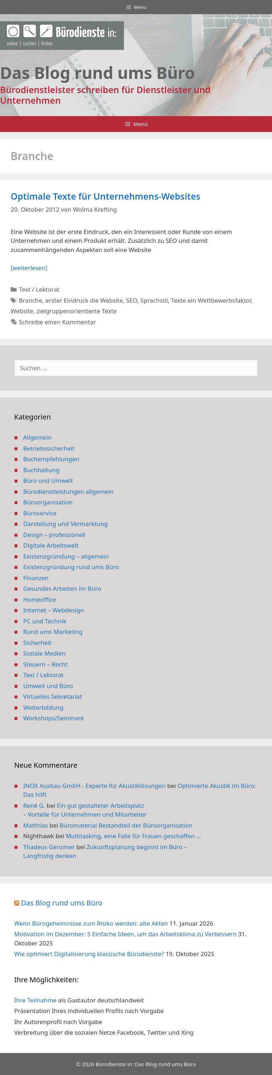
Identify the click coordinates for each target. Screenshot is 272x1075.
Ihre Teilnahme (35, 1000)
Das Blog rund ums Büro (61, 903)
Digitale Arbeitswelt (51, 545)
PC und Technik (45, 621)
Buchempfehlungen (51, 459)
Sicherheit (37, 643)
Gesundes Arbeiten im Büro (62, 588)
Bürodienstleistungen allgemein (68, 491)
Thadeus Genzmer (49, 847)
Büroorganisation (48, 502)
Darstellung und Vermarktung (65, 524)
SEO (131, 300)
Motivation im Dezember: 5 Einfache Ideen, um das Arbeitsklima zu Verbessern (125, 934)
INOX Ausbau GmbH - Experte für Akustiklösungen (94, 786)
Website (22, 311)
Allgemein (37, 437)
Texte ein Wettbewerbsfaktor (211, 300)
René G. (34, 805)
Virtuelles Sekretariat (52, 696)
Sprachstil (154, 300)
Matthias (35, 825)
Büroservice (40, 513)
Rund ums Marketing (53, 632)
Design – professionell (54, 535)
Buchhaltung (41, 470)
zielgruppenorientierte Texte (76, 311)
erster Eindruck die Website (84, 300)
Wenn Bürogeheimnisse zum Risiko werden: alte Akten (91, 923)
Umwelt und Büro (48, 686)
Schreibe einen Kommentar (57, 322)
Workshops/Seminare (53, 718)
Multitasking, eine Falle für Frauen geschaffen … (133, 836)
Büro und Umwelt (48, 480)
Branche (30, 300)
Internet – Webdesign (53, 610)
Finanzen (36, 578)
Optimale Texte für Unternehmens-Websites (105, 196)
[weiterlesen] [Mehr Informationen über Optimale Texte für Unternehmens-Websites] (29, 268)
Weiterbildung (43, 707)
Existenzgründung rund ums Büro (71, 567)
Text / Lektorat (39, 289)
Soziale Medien (44, 653)
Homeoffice (39, 599)
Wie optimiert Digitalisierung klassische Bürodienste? (89, 954)
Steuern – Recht (45, 664)
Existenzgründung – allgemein (66, 556)
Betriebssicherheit (49, 448)
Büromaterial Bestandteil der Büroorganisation (126, 825)
